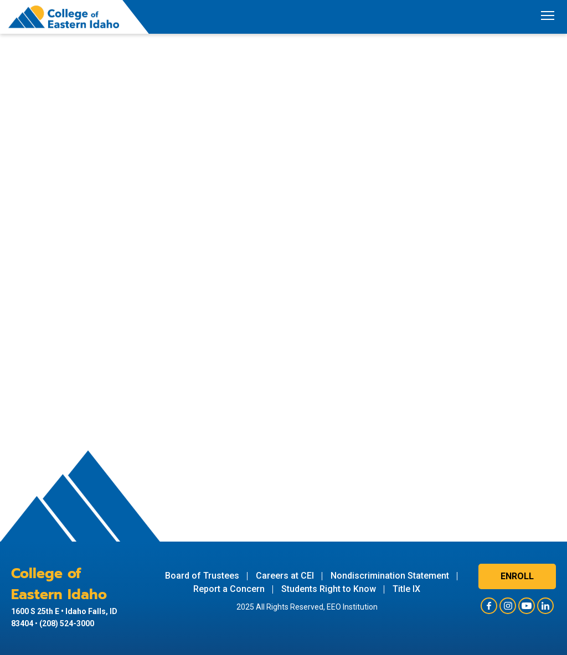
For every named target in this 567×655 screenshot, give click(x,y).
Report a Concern (229, 589)
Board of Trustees (202, 575)
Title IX (406, 589)
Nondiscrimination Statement (390, 575)
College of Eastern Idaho (59, 584)
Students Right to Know (328, 589)
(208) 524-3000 (66, 623)
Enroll (517, 576)
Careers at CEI (285, 575)
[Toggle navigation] (547, 16)
